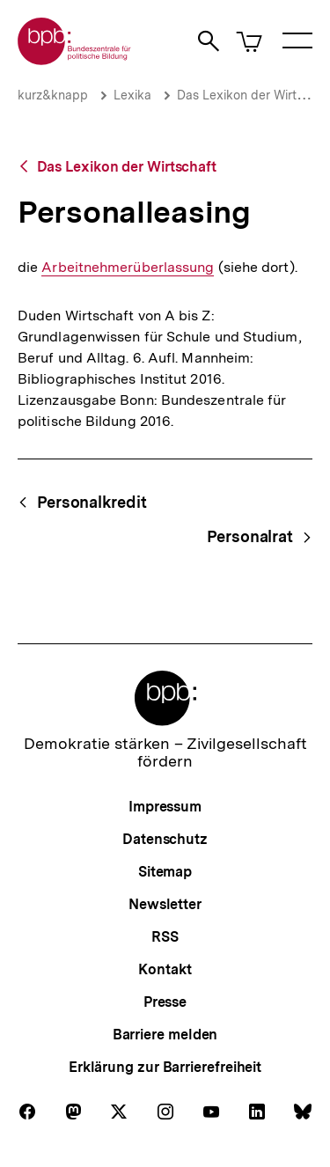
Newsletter (165, 904)
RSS (165, 936)
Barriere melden (165, 1034)
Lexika (132, 95)
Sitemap (165, 871)
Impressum (165, 806)
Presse (165, 1002)
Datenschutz (165, 839)
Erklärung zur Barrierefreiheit (165, 1067)
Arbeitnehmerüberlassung (127, 267)
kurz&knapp (53, 95)
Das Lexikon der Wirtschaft (126, 166)
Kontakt (164, 969)
